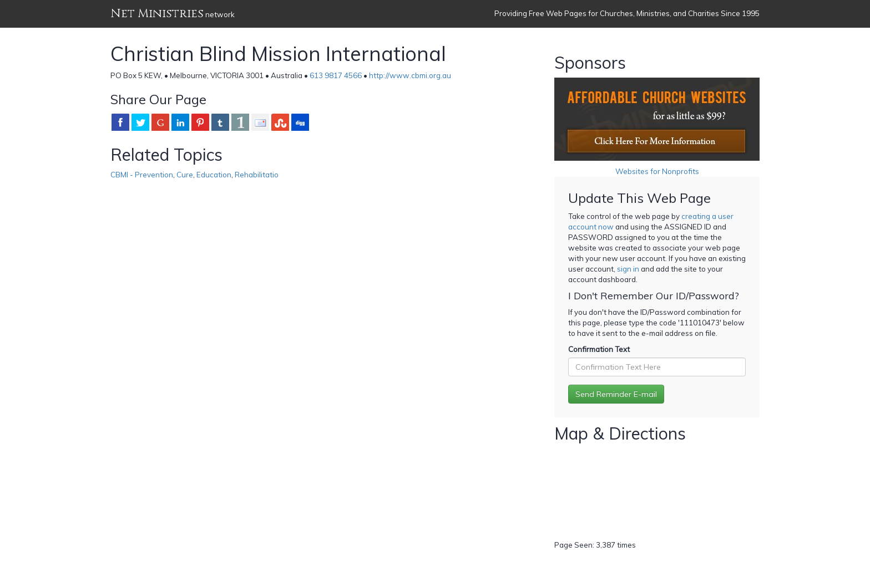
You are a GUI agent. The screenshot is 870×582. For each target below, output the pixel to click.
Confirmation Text (599, 349)
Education (213, 174)
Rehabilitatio (257, 174)
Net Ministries (157, 14)
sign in (628, 268)
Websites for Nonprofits (657, 171)
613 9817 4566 (336, 75)
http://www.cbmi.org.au (410, 75)
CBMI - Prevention (141, 174)
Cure (184, 174)
